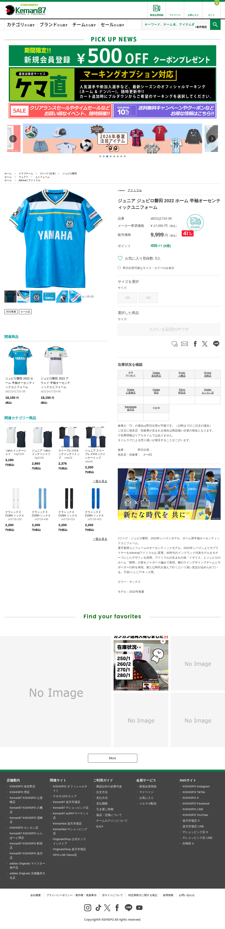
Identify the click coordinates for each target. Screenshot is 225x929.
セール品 (25, 311)
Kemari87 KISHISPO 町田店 (26, 846)
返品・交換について (109, 815)
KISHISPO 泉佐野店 (22, 786)
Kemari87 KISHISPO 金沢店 (26, 855)
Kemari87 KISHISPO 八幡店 (26, 810)
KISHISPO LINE (193, 809)
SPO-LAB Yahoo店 (65, 855)
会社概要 (35, 895)
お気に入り (146, 797)
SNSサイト (188, 780)
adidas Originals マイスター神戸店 (27, 865)
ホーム (8, 173)
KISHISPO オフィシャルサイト (70, 788)
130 (127, 297)
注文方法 (102, 792)
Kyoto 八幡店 (182, 374)
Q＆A (99, 826)
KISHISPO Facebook (196, 803)
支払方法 (102, 797)
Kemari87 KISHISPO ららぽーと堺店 (26, 835)
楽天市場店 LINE (193, 826)
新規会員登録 (147, 786)
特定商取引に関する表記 (142, 895)
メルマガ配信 (147, 803)
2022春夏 (11, 311)
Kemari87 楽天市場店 (66, 802)
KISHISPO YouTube (195, 815)
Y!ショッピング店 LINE (197, 837)
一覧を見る (100, 481)
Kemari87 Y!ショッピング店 (71, 807)
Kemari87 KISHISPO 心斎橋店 (26, 800)
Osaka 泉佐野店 (156, 374)
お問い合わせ (187, 895)
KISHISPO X (191, 797)
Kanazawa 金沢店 (130, 408)
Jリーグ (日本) (47, 173)
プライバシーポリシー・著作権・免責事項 (71, 895)
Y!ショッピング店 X (195, 832)
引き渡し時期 (104, 809)
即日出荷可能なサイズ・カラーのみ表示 (148, 268)
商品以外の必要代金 (109, 786)
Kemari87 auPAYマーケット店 (71, 815)
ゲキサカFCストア (65, 796)
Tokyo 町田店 (182, 391)
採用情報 (168, 895)
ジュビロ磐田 (69, 173)
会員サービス (146, 780)
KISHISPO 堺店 (20, 792)
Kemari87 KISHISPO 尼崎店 (26, 820)
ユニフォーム (42, 177)
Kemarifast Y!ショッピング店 (70, 831)
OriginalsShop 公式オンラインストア (69, 841)
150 (148, 297)
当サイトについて (112, 895)
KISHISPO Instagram (196, 786)
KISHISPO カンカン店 (24, 827)
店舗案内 (13, 780)
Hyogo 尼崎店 (207, 374)
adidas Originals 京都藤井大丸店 (27, 875)
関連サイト (58, 780)
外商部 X (188, 843)
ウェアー (23, 177)
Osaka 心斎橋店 (131, 391)
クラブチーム (26, 173)
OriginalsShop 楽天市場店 (69, 849)
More (112, 758)
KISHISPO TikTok (194, 792)
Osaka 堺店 (156, 391)
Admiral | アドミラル (29, 180)
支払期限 (102, 803)
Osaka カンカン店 (208, 391)
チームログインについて (112, 820)
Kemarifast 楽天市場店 (67, 823)
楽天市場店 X (191, 820)
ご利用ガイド (103, 780)
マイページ (146, 792)
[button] (100, 156)
